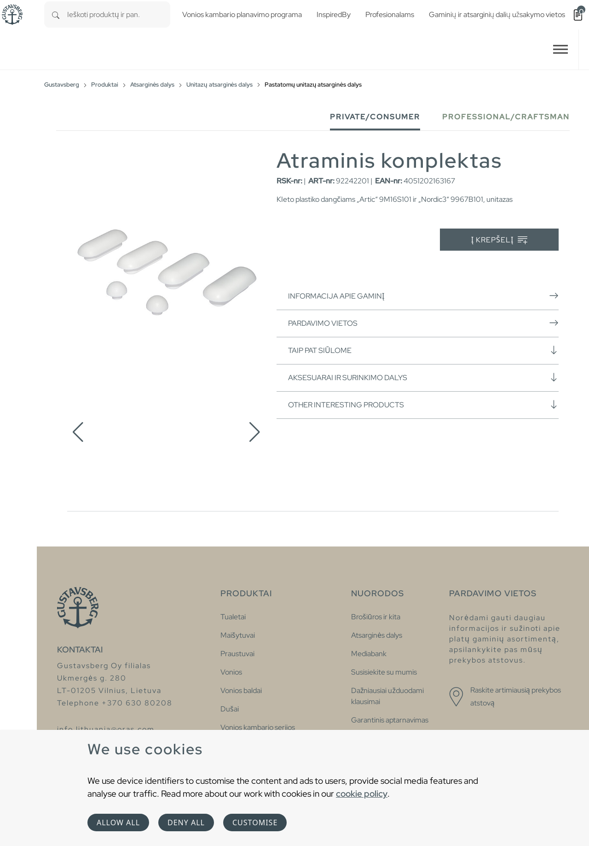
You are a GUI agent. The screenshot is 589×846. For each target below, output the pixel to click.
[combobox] (118, 14)
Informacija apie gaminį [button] (423, 296)
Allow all (118, 822)
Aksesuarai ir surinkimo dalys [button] (423, 377)
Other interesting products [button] (423, 405)
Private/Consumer (375, 117)
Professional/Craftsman (506, 117)
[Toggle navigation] (560, 49)
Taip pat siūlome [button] (423, 350)
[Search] (55, 14)
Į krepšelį (499, 240)
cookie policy (361, 793)
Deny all (186, 822)
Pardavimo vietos (423, 323)
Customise (254, 822)
